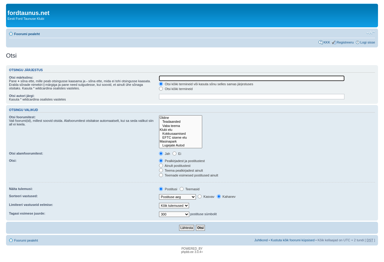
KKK (326, 42)
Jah (164, 153)
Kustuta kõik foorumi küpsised (292, 240)
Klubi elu (180, 130)
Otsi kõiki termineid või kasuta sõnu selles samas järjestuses (206, 84)
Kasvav (206, 196)
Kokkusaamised (180, 134)
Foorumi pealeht (27, 34)
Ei (176, 153)
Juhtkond (261, 240)
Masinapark (180, 141)
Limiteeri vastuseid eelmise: (31, 204)
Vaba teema (180, 126)
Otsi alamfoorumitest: (26, 153)
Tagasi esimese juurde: (27, 213)
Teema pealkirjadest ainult (181, 170)
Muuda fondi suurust (370, 32)
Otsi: (12, 160)
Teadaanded (180, 122)
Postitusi (168, 189)
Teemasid (190, 189)
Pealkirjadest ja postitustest (182, 161)
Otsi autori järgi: (21, 96)
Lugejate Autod (180, 145)
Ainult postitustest (174, 165)
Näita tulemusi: (21, 189)
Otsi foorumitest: (22, 117)
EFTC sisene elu (180, 138)
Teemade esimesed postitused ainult (188, 175)
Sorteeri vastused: (23, 196)
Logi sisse (367, 42)
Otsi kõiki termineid (176, 89)
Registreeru (345, 42)
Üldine (180, 118)
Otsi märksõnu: (21, 77)
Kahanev (226, 196)
